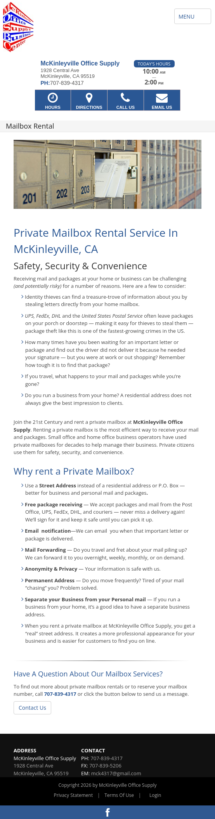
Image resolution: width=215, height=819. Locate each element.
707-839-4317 (60, 693)
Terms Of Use (119, 795)
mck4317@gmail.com (116, 773)
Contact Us (32, 707)
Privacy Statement (73, 795)
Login (155, 795)
